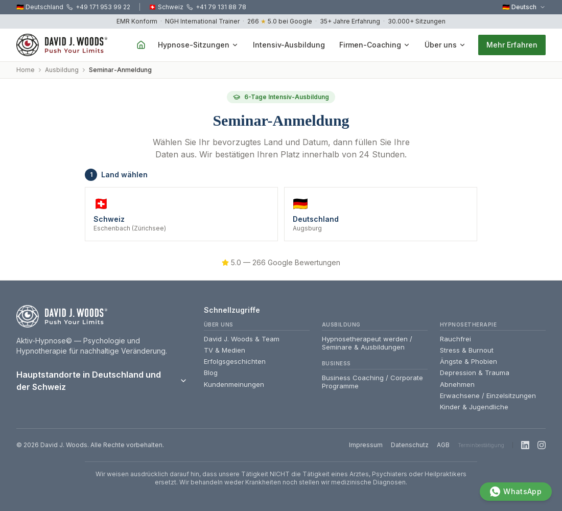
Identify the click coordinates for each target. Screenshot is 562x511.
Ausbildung (62, 70)
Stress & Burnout (467, 350)
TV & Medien (224, 350)
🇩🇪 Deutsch (524, 7)
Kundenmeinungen (234, 384)
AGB (443, 445)
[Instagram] (541, 445)
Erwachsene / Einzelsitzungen (488, 395)
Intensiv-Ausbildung (289, 44)
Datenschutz (410, 445)
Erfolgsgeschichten (235, 361)
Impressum (366, 445)
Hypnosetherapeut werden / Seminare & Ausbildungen (367, 343)
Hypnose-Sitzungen (198, 44)
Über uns (445, 44)
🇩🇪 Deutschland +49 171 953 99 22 (73, 7)
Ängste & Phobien (468, 361)
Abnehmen (457, 384)
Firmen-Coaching (374, 44)
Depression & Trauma (474, 372)
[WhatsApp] (516, 491)
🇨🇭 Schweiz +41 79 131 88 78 (197, 7)
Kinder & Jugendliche (474, 407)
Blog (211, 372)
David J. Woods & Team (241, 339)
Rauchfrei (455, 339)
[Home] (141, 45)
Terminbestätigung (481, 445)
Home (25, 70)
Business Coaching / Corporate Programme (372, 382)
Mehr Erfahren (511, 44)
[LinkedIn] (525, 445)
